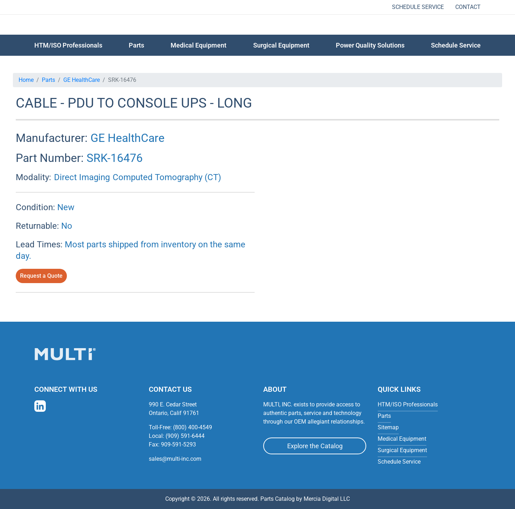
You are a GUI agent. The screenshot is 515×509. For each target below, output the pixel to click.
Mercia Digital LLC (327, 498)
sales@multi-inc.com (175, 458)
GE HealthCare (81, 79)
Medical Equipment (198, 45)
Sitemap (388, 427)
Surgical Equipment (281, 45)
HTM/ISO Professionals (68, 45)
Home (26, 79)
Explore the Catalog (315, 446)
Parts (48, 79)
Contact (468, 7)
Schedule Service (418, 7)
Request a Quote (41, 275)
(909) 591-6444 (185, 436)
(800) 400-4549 (192, 427)
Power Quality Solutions (370, 45)
